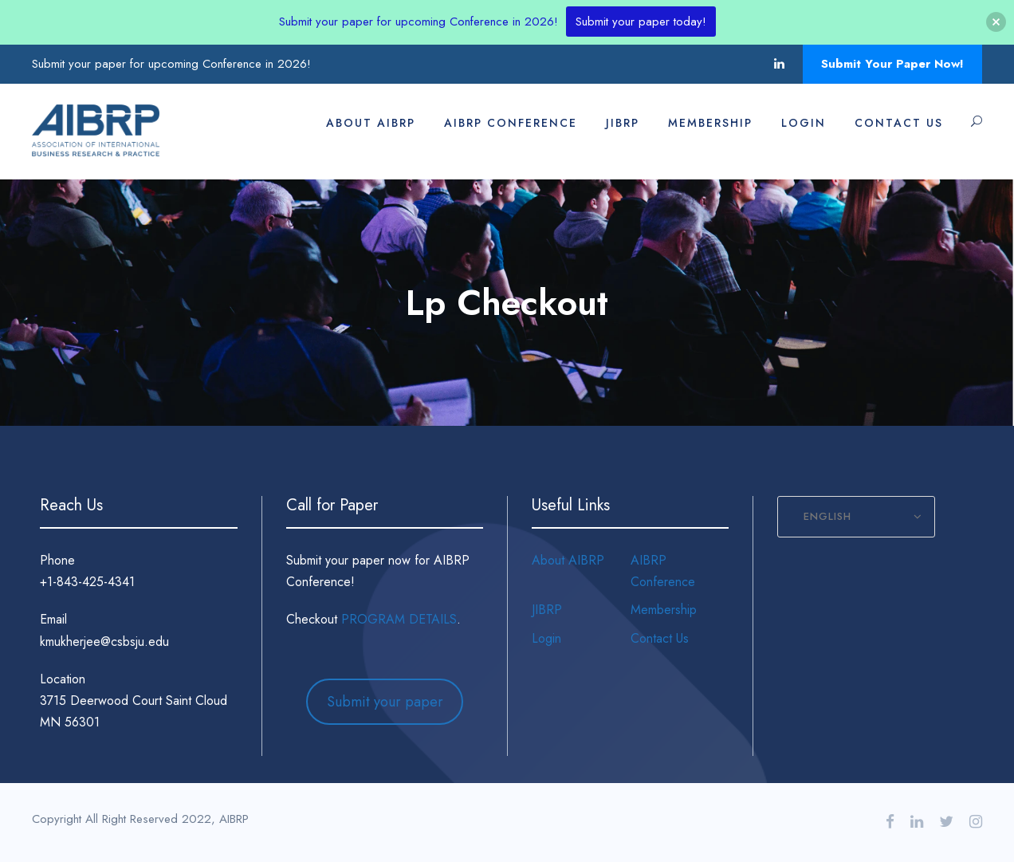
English (827, 516)
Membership (710, 123)
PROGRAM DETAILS (399, 619)
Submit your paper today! (641, 21)
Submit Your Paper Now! (892, 64)
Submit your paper (385, 701)
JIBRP (622, 123)
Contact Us (899, 123)
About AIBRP (370, 123)
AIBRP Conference (510, 123)
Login (803, 123)
